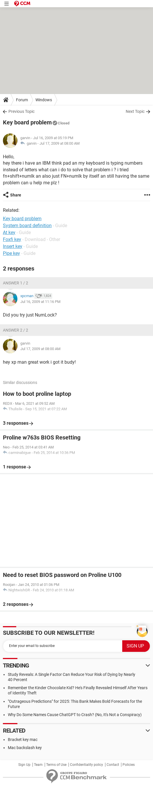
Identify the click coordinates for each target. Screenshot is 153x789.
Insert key (12, 246)
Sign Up (24, 765)
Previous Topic (21, 111)
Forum (22, 100)
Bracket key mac (22, 739)
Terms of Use (56, 765)
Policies (129, 765)
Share (15, 195)
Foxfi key (12, 239)
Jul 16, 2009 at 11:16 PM (40, 301)
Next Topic (135, 111)
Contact (113, 765)
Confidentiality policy (86, 765)
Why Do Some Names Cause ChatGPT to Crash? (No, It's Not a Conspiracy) (75, 714)
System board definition (27, 225)
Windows (43, 100)
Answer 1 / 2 (15, 283)
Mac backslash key (25, 747)
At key (9, 232)
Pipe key (11, 253)
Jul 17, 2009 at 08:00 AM (59, 143)
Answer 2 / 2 (15, 330)
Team (38, 765)
